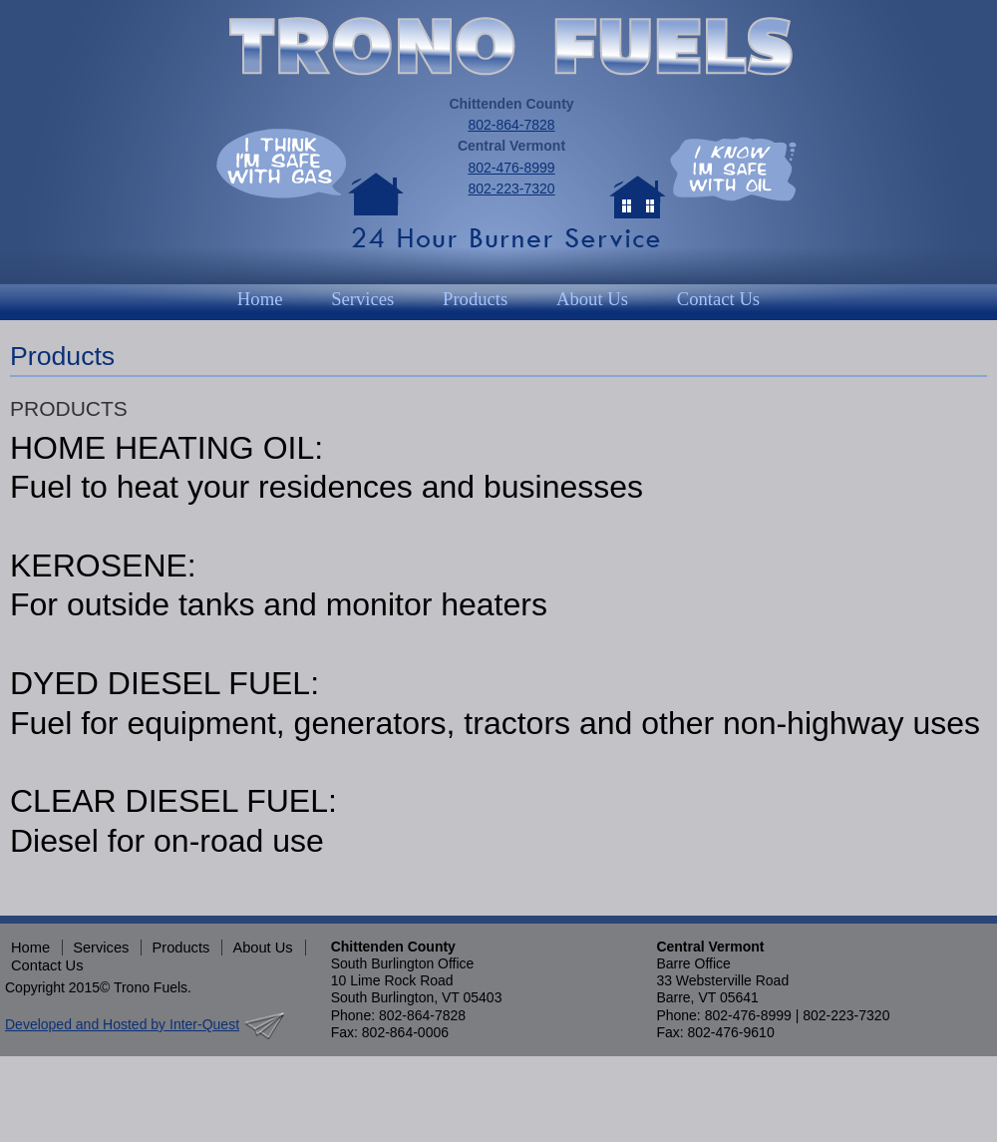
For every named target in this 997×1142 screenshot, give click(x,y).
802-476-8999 (511, 168)
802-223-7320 (511, 188)
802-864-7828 (511, 125)
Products (475, 298)
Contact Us (718, 298)
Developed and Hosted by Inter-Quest (122, 1024)
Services (362, 298)
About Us (592, 298)
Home (260, 298)
